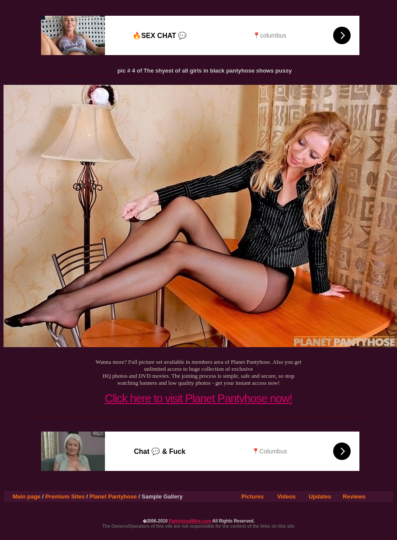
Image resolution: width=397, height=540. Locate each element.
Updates (320, 496)
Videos (286, 496)
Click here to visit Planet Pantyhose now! (199, 398)
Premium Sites (64, 496)
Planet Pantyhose (113, 496)
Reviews (354, 496)
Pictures (252, 496)
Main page (27, 496)
